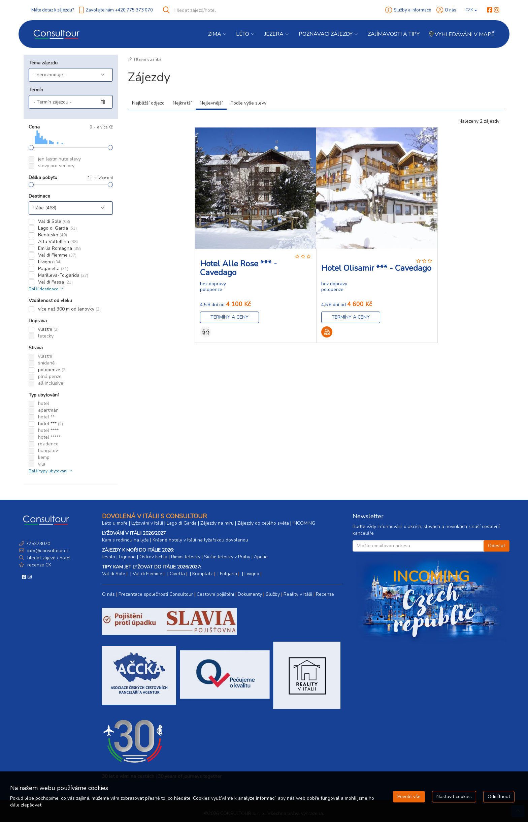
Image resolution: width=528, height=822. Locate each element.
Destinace (39, 196)
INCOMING (304, 523)
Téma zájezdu (43, 63)
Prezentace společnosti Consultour (156, 594)
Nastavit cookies (454, 796)
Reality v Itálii (298, 594)
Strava (36, 348)
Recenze (325, 594)
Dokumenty (250, 594)
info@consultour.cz (47, 551)
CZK (471, 9)
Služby (273, 594)
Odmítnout (499, 796)
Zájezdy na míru (217, 523)
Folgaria (228, 573)
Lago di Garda (182, 523)
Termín (36, 90)
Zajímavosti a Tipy (394, 34)
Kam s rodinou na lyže (125, 540)
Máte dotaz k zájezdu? (52, 10)
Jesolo (108, 557)
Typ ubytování (44, 395)
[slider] (31, 147)
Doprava (38, 321)
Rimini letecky (185, 557)
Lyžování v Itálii (147, 523)
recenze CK (39, 565)
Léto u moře (115, 523)
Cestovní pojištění (215, 594)
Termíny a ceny (229, 317)
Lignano (127, 557)
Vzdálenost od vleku (50, 300)
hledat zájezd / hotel (49, 558)
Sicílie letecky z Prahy (227, 557)
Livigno (251, 573)
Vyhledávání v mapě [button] (461, 34)
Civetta (177, 573)
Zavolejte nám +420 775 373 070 (119, 10)
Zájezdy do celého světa (263, 523)
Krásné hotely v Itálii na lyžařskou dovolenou (200, 540)
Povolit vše (409, 796)
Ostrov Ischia (153, 557)
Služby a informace (412, 10)
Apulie (261, 557)
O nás (450, 10)
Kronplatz (202, 573)
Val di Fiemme (147, 573)
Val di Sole (113, 573)
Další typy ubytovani (51, 471)
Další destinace (47, 289)
